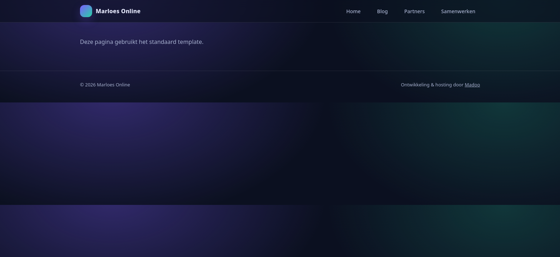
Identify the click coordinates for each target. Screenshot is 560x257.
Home (353, 11)
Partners (414, 11)
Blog (382, 11)
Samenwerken (458, 11)
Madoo (472, 84)
